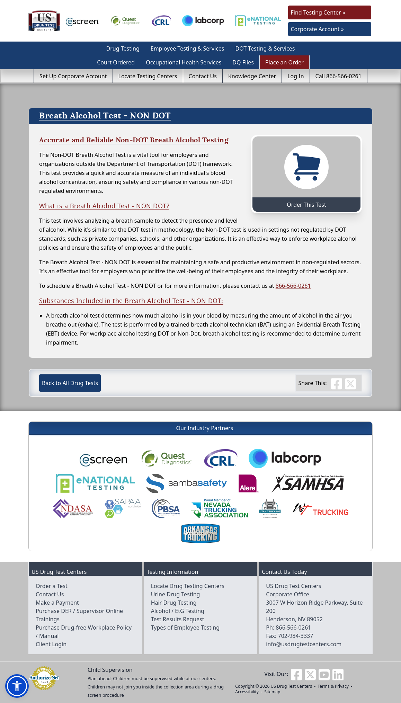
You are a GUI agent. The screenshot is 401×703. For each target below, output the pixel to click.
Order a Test (52, 586)
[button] (17, 686)
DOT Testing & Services (265, 48)
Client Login (51, 644)
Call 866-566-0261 (338, 76)
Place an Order (284, 62)
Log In (295, 76)
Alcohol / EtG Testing (177, 611)
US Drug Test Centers (291, 686)
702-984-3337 (295, 636)
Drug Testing (123, 48)
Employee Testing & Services (187, 48)
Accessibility (247, 692)
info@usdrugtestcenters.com (303, 644)
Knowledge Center (252, 76)
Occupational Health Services (183, 62)
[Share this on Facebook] (336, 383)
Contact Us (203, 76)
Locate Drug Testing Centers (187, 586)
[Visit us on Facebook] (296, 673)
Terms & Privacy (333, 686)
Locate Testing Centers (147, 76)
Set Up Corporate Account (73, 76)
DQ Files (243, 62)
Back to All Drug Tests (70, 383)
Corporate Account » (317, 29)
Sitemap (272, 692)
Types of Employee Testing (185, 627)
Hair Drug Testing (174, 602)
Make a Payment (57, 602)
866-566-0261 (293, 286)
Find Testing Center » (318, 12)
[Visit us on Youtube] (324, 673)
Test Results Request (177, 619)
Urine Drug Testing (175, 594)
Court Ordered (116, 62)
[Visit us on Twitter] (310, 673)
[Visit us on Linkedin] (338, 673)
